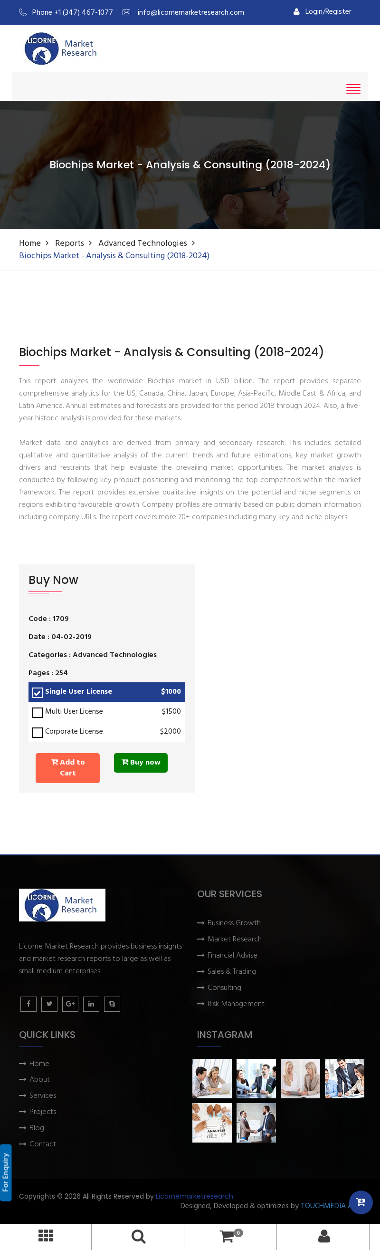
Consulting (224, 988)
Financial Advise (232, 955)
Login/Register (323, 12)
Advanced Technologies (142, 243)
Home (30, 243)
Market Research (235, 939)
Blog (36, 1128)
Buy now (141, 762)
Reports (69, 243)
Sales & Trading (232, 972)
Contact (42, 1144)
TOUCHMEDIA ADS (331, 1206)
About (39, 1080)
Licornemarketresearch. (195, 1196)
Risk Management (236, 1004)
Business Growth (234, 923)
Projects (42, 1112)
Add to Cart (68, 768)
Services (42, 1096)
